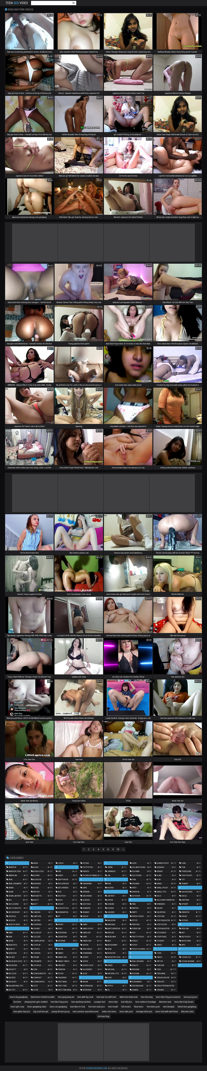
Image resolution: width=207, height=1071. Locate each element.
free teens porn (153, 1006)
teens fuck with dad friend (166, 1011)
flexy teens (138, 1006)
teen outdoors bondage (145, 1002)
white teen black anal (129, 997)
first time (17, 1002)
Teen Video (16, 3)
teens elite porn (126, 1011)
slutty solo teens (109, 1011)
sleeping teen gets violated (35, 1002)
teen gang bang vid (66, 997)
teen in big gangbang (19, 997)
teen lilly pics (126, 1002)
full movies (126, 1006)
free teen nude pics (96, 1006)
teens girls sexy (17, 1006)
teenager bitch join (144, 1011)
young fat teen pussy (61, 1011)
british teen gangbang (187, 1006)
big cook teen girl (40, 1011)
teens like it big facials (184, 1002)
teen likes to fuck (77, 1006)
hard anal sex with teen (106, 997)
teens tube (113, 1002)
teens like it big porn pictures (168, 997)
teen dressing (147, 997)
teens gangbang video (36, 1006)
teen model (113, 1006)
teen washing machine (81, 1002)
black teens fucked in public (43, 997)
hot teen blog (103, 1016)
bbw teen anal (165, 1002)
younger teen (99, 1002)
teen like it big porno (59, 1002)
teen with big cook (85, 997)
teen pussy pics (190, 997)
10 (118, 849)
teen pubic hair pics (21, 1011)
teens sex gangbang (58, 1006)
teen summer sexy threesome (85, 1011)
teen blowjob (168, 1006)
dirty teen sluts (187, 1011)
